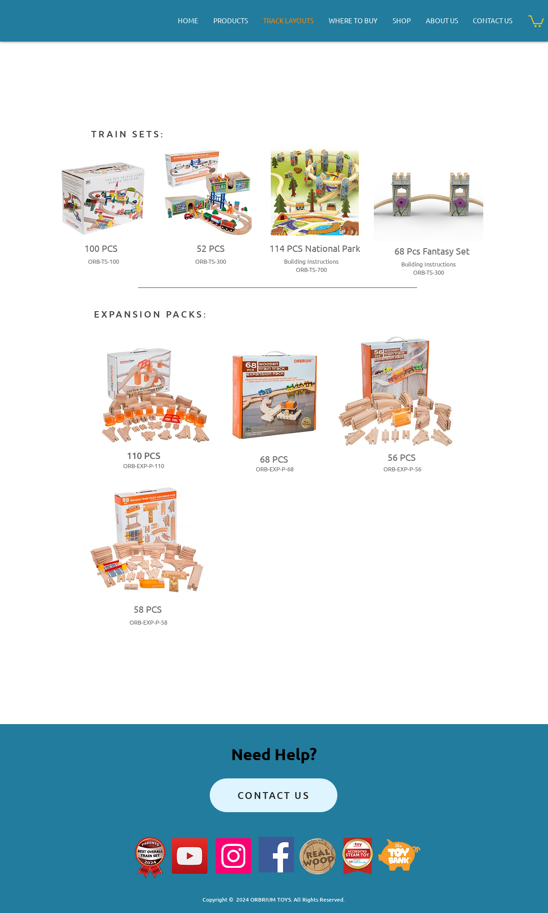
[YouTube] (189, 856)
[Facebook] (276, 854)
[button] (536, 20)
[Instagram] (233, 856)
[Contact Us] (273, 795)
